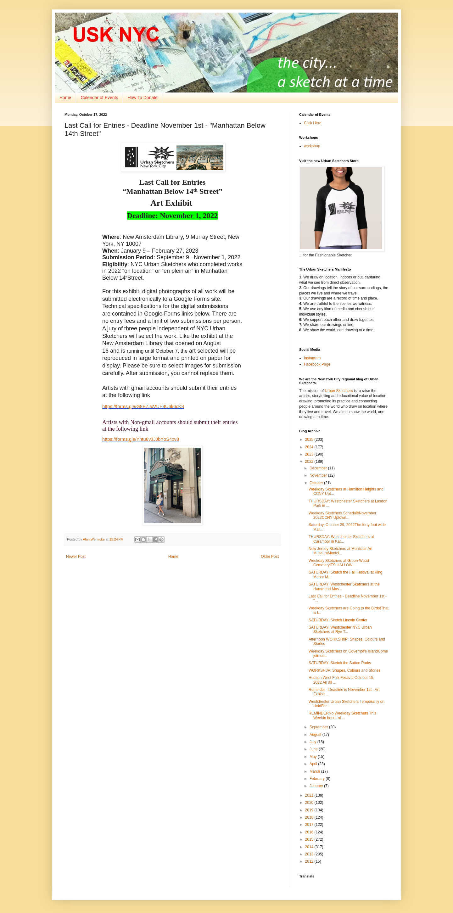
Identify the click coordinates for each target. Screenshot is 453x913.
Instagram (312, 358)
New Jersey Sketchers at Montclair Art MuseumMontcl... (340, 550)
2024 (310, 447)
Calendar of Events (99, 97)
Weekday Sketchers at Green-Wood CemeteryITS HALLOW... (339, 562)
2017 (310, 824)
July (313, 742)
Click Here (312, 123)
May (314, 756)
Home (65, 97)
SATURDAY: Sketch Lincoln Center (338, 620)
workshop (312, 146)
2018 (310, 817)
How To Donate (142, 97)
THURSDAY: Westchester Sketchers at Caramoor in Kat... (341, 539)
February (318, 778)
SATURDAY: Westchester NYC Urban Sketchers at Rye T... (340, 629)
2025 (310, 439)
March (315, 771)
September (319, 727)
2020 (310, 802)
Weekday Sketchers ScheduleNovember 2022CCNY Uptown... (342, 515)
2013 (310, 854)
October (317, 483)
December (319, 468)
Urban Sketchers (339, 391)
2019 (310, 810)
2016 (310, 832)
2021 (310, 795)
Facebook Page (317, 364)
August (316, 734)
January (317, 786)
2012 (310, 861)
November (319, 475)
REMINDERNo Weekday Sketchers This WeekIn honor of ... (342, 715)
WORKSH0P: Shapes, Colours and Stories (344, 670)
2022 (310, 461)
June (314, 749)
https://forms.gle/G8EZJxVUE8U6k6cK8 (143, 406)
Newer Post (76, 556)
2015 (310, 839)
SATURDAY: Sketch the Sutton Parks (340, 663)
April (314, 764)
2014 (310, 847)
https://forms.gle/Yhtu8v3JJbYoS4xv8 (140, 439)
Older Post (270, 556)
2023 (310, 454)
